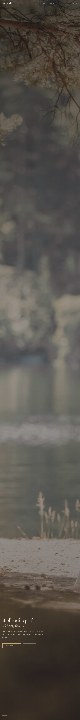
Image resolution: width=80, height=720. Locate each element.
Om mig (67, 3)
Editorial (59, 3)
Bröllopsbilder (11, 646)
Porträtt (51, 3)
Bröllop (43, 3)
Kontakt (75, 3)
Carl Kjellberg (9, 3)
